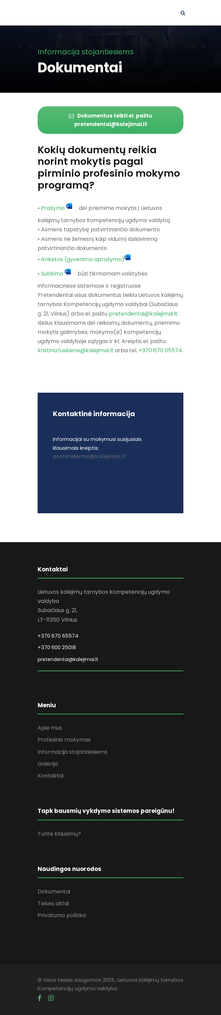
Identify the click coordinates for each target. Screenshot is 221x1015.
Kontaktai (50, 776)
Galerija (48, 764)
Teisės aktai (53, 903)
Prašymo (53, 208)
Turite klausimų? (59, 834)
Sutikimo (52, 274)
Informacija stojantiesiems (72, 752)
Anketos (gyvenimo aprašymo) (82, 259)
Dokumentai (54, 891)
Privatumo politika (62, 915)
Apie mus (50, 728)
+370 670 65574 (160, 350)
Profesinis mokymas (64, 740)
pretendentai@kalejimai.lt (143, 314)
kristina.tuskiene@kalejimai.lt (76, 350)
